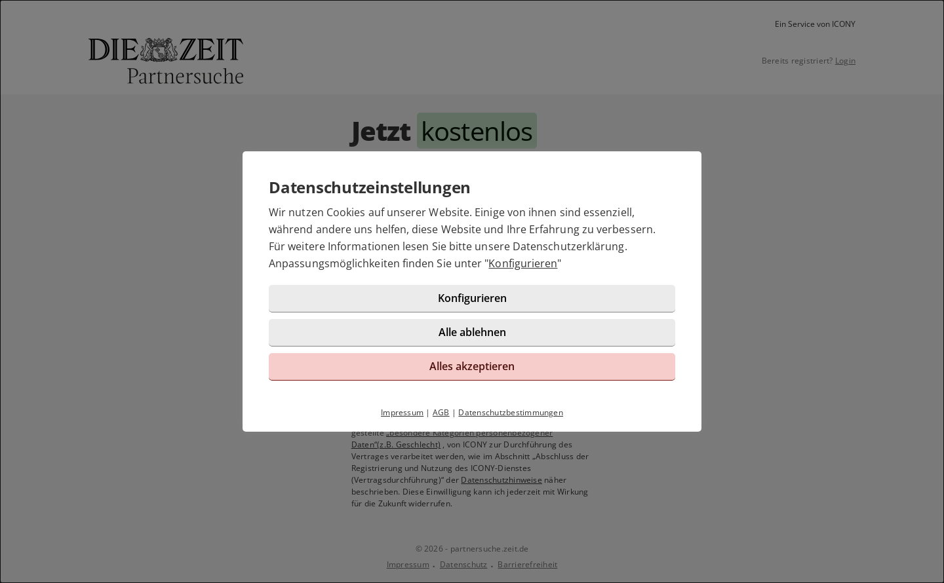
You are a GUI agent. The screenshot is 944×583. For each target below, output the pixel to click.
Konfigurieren (522, 263)
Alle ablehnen (472, 332)
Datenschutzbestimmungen (510, 412)
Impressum (402, 412)
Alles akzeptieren (472, 366)
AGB (441, 412)
